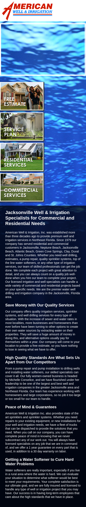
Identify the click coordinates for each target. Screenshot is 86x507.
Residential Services (21, 157)
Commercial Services (21, 187)
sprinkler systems (40, 417)
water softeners (26, 262)
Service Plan (21, 126)
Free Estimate (21, 96)
